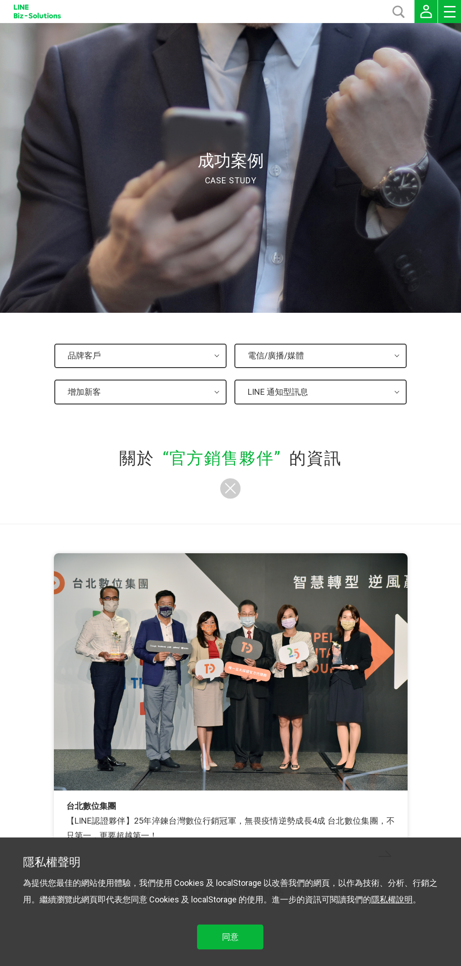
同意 (230, 937)
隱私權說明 (392, 899)
